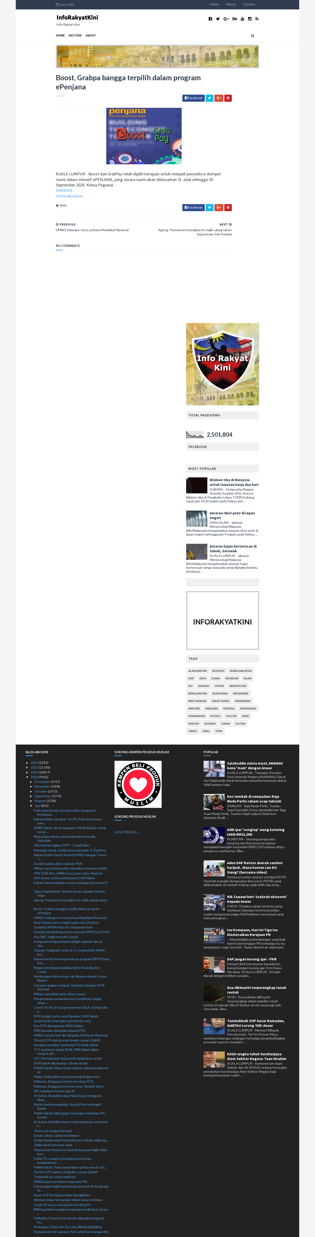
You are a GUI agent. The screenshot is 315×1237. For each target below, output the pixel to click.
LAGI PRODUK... (127, 582)
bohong (249, 420)
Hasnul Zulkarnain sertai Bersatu (58, 1175)
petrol (246, 465)
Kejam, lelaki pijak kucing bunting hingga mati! (67, 826)
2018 (35, 1217)
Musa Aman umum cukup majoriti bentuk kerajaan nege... (70, 1001)
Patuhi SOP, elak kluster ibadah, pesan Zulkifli (67, 790)
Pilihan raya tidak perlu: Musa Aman (59, 744)
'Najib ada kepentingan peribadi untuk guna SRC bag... (69, 992)
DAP (222, 428)
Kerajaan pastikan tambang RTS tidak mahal (66, 795)
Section (44, 35)
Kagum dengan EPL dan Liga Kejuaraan (62, 1084)
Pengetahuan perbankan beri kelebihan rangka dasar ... (68, 750)
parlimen (242, 458)
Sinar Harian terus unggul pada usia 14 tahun (66, 672)
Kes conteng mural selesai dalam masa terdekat (68, 1198)
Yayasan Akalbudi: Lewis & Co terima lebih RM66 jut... (69, 702)
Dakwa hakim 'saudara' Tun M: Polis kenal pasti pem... (68, 571)
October (41, 541)
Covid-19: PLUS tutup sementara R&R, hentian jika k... (71, 759)
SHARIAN (34, 193)
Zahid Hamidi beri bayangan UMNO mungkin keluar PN (71, 1135)
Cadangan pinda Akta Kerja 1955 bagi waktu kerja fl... (70, 1158)
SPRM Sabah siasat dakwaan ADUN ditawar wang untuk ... (70, 580)
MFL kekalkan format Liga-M (54, 841)
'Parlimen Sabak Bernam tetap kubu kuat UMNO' (69, 1142)
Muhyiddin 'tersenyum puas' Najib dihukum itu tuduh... (67, 1077)
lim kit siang (251, 450)
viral (236, 480)
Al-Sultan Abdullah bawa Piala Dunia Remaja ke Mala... (68, 847)
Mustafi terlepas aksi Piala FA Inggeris (61, 1179)
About (261, 4)
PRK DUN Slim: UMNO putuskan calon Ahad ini (68, 623)
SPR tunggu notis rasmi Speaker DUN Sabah (66, 766)
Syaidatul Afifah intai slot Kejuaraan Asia (63, 677)
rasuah (224, 473)
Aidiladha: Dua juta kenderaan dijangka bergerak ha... (69, 970)
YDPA (249, 480)
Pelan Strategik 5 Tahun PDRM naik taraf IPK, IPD (70, 1151)
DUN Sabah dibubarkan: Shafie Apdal (60, 813)
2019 (35, 1212)
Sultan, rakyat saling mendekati (56, 885)
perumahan (227, 465)
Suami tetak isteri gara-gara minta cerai (62, 771)
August (40, 551)
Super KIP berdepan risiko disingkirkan (62, 945)
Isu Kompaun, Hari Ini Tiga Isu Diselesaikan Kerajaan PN (252, 682)
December (43, 531)
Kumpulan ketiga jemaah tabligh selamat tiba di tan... (68, 693)
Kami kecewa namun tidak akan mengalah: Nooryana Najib (64, 1091)
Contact (280, 4)
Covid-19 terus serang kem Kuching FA (62, 954)
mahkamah (273, 450)
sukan (256, 473)
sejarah (240, 473)
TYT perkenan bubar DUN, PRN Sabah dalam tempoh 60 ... (66, 801)
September (43, 546)
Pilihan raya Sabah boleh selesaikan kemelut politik (70, 618)
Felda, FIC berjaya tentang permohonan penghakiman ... (62, 910)
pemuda (259, 458)
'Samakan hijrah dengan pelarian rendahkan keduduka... (65, 1099)
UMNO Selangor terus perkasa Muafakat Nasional (70, 667)
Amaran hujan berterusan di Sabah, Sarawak (263, 298)
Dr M (233, 428)
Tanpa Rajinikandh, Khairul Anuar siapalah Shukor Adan (69, 643)
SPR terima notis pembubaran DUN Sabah (64, 628)
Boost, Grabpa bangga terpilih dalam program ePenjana (67, 661)
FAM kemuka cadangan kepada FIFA (60, 780)
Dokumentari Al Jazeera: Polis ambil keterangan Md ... (71, 983)
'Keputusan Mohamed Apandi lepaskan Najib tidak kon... (70, 902)
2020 (35, 527)
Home (244, 4)
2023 (35, 512)
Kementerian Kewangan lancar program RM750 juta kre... (72, 711)
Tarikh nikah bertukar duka (53, 895)
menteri (224, 458)
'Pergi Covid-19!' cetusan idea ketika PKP (64, 1008)
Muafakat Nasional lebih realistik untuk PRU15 (67, 1193)
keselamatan (228, 443)
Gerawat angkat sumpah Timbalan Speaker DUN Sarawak (69, 737)
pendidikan (278, 458)
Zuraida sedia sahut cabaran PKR (58, 613)
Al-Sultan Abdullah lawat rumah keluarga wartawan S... (71, 874)
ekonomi (262, 428)
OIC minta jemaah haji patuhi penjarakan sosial (68, 808)
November (43, 536)
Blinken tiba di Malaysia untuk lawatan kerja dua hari (264, 232)
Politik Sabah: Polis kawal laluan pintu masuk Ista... (70, 917)
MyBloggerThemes (113, 1230)
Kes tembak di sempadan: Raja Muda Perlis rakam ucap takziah (254, 548)
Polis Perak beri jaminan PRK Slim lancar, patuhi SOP (72, 1128)
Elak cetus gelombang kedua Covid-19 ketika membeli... (66, 1050)
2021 (35, 522)
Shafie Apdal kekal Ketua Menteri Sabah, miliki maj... (71, 890)
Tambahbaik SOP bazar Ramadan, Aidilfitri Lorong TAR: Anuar (256, 773)
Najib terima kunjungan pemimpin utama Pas (66, 1165)
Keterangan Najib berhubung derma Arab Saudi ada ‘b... (71, 938)
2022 (35, 517)
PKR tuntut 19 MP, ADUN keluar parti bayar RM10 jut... (70, 1186)
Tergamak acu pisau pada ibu (55, 927)
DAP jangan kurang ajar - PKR (252, 708)
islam (278, 428)
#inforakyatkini (39, 198)
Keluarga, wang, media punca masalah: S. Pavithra (70, 600)
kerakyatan (268, 435)
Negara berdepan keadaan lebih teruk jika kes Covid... (67, 719)
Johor (249, 435)
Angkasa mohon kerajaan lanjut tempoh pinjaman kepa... (69, 1028)
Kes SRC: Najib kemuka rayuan (56, 687)
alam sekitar (228, 420)
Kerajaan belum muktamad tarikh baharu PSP (66, 1202)
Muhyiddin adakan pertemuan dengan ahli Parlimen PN (71, 1108)
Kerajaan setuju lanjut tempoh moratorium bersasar (71, 1124)
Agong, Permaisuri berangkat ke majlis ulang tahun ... (70, 652)
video (223, 480)
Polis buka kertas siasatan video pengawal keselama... (64, 562)
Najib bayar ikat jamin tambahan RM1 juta (63, 1170)
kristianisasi (228, 450)
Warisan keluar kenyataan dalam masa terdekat (68, 950)
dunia (246, 428)
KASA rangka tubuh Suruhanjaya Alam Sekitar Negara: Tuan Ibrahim (256, 806)
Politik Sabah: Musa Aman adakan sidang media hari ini (71, 820)
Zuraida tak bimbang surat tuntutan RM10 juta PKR (71, 682)
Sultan (271, 473)
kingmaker (271, 443)
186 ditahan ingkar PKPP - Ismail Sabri (61, 595)
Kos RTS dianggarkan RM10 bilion (58, 776)
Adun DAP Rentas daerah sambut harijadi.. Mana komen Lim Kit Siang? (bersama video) (255, 617)
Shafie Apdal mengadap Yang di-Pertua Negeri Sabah (67, 856)
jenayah (234, 435)
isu (221, 435)
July (38, 555)
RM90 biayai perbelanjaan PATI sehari (61, 1147)
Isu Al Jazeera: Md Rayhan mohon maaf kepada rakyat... (68, 1068)
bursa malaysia (271, 420)
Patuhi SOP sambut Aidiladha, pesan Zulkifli (66, 922)
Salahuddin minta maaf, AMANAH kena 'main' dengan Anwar (255, 515)
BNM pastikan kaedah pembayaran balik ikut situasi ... (71, 961)
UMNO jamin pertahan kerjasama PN (60, 931)
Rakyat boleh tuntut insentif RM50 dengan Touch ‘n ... (70, 607)
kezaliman (250, 443)
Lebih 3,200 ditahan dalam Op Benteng (62, 1062)
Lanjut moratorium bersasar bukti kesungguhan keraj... (68, 1041)
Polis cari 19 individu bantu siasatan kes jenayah (68, 1012)
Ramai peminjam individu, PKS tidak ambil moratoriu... (63, 1117)
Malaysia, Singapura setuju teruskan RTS (63, 831)
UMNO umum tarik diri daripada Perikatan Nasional (70, 785)
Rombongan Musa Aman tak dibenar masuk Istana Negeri (70, 728)
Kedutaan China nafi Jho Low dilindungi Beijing (68, 977)
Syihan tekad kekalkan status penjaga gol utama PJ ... (71, 634)
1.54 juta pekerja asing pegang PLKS (60, 1207)
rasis (275, 465)
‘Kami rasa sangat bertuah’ (53, 880)
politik (262, 465)
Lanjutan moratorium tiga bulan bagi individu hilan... (71, 1057)
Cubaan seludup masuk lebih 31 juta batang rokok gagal (70, 1019)
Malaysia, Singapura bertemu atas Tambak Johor (69, 836)
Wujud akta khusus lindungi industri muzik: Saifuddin (65, 588)
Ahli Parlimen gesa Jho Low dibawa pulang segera (70, 1035)
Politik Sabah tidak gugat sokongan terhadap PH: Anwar (69, 865)
